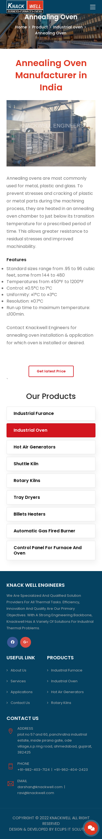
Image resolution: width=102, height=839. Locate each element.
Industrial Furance (34, 413)
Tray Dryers (27, 497)
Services (18, 681)
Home (21, 27)
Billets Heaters (29, 514)
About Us (18, 670)
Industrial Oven (30, 430)
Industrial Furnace (66, 670)
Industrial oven (68, 27)
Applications (22, 691)
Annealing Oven (50, 33)
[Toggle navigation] (92, 7)
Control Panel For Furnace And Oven (48, 550)
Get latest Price (51, 371)
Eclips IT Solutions (74, 829)
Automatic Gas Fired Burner (44, 531)
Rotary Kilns (27, 480)
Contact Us (20, 702)
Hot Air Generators (34, 447)
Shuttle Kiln (26, 464)
